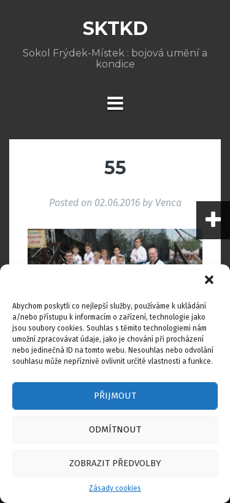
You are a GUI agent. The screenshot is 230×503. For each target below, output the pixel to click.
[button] (210, 281)
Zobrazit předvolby (115, 463)
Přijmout (115, 395)
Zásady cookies (115, 488)
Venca (168, 203)
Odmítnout (115, 429)
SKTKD (115, 28)
